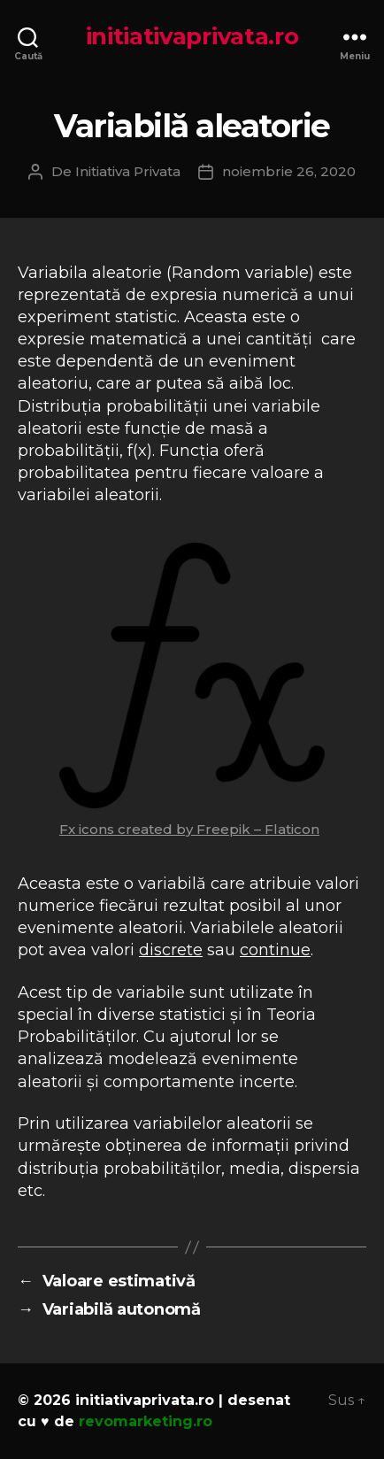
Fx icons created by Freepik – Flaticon (189, 829)
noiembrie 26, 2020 (289, 171)
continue (275, 950)
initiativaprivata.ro (192, 36)
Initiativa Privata (127, 171)
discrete (171, 950)
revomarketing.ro (145, 1421)
